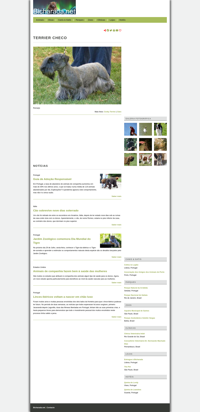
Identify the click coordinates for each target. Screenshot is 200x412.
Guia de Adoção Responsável (52, 179)
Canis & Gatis (64, 20)
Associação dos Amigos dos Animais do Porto (144, 272)
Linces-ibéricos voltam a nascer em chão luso (63, 296)
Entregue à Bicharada (133, 359)
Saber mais (116, 196)
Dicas (51, 20)
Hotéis (122, 20)
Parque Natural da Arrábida (136, 288)
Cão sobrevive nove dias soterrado (56, 210)
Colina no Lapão (131, 265)
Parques (80, 20)
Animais (40, 20)
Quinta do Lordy (131, 382)
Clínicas (101, 20)
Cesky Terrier (110, 112)
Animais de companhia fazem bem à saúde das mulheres (70, 271)
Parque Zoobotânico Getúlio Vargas (139, 318)
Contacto (50, 407)
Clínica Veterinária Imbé (134, 334)
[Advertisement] (123, 7)
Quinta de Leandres (132, 390)
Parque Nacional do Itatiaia (136, 295)
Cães (119, 112)
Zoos (90, 20)
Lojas (112, 20)
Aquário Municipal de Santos (136, 311)
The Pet (127, 367)
